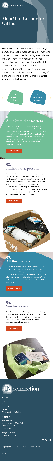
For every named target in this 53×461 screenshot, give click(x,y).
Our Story (5, 404)
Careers (5, 409)
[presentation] (2, 98)
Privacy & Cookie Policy (11, 412)
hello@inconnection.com (11, 435)
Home (4, 401)
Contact (14, 328)
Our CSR (5, 407)
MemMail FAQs (14, 288)
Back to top (7, 453)
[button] (48, 5)
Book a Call (14, 201)
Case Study (14, 151)
